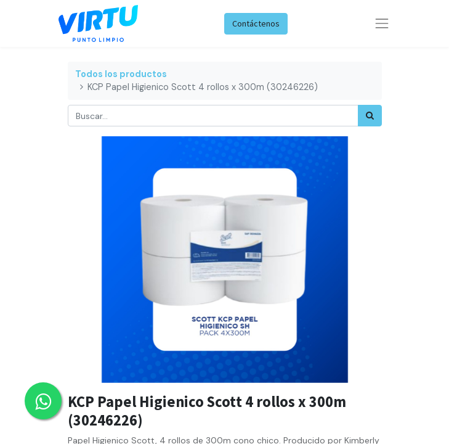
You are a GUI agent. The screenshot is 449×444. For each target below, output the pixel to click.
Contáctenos (256, 23)
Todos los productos (121, 74)
